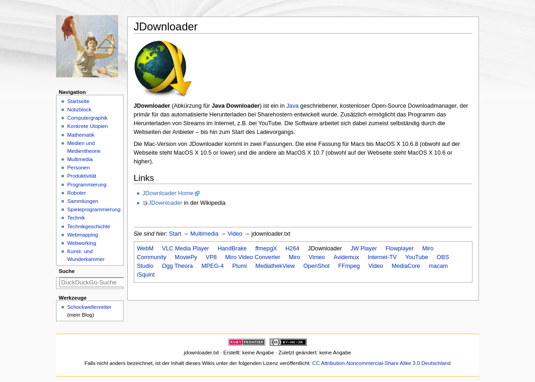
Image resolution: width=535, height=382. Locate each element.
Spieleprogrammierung (93, 209)
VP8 (211, 257)
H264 (292, 248)
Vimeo (316, 257)
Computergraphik (87, 118)
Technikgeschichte (88, 226)
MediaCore (406, 266)
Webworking (81, 243)
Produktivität (81, 176)
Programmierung (86, 184)
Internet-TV (382, 257)
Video (235, 234)
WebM (145, 248)
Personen (78, 167)
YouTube (416, 257)
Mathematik (80, 135)
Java (292, 106)
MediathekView (275, 266)
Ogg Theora (177, 266)
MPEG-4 (212, 266)
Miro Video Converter (252, 257)
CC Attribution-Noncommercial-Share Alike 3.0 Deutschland (381, 363)
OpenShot (316, 266)
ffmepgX (266, 248)
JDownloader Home (168, 193)
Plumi (239, 266)
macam (438, 266)
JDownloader (165, 203)
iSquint (146, 275)
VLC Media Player (185, 248)
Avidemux (346, 257)
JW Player (363, 248)
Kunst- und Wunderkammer (85, 255)
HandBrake (231, 248)
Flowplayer (400, 248)
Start (175, 234)
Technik (76, 217)
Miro (294, 257)
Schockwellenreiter (89, 307)
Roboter (76, 193)
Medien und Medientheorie (84, 147)
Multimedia (204, 234)
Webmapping (82, 234)
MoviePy (186, 257)
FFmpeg (349, 266)
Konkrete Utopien (87, 126)
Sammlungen (82, 201)
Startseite (78, 101)
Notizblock (79, 109)
